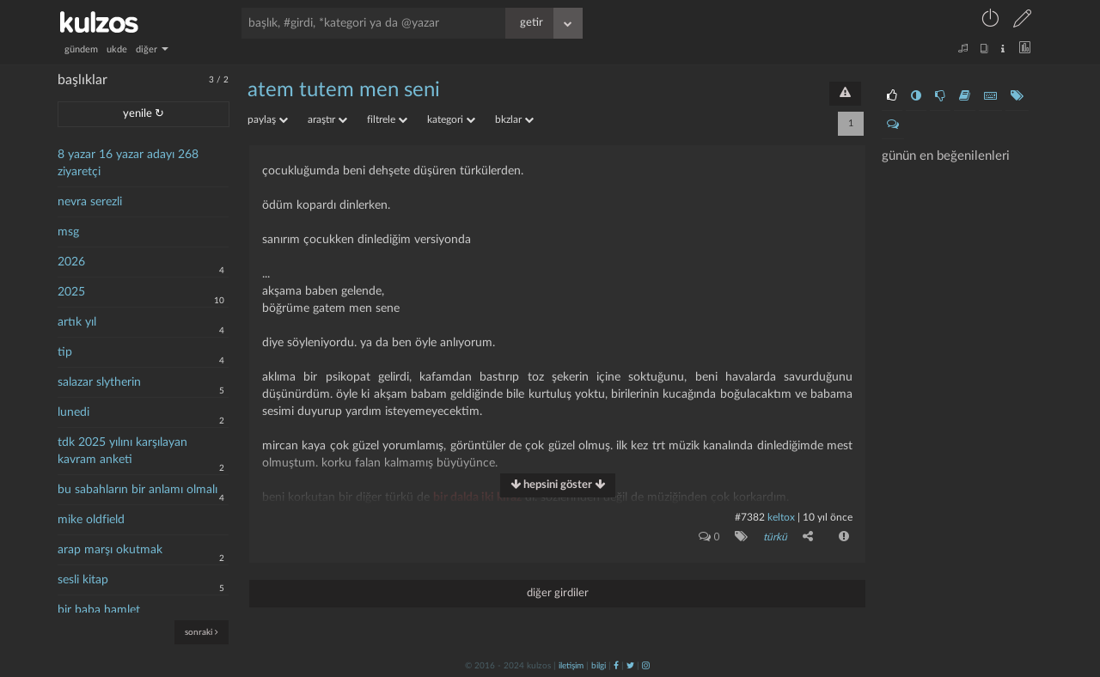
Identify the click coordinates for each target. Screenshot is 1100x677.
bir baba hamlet (99, 610)
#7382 (750, 517)
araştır (327, 119)
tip (65, 352)
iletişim (571, 666)
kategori (451, 119)
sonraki (201, 632)
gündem (81, 49)
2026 (71, 262)
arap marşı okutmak (110, 550)
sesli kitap (83, 580)
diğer (152, 49)
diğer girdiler (558, 593)
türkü (775, 537)
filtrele (387, 119)
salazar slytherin (99, 382)
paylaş (268, 119)
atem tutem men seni (344, 90)
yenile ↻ (143, 113)
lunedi (73, 412)
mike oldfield (91, 520)
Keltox (782, 517)
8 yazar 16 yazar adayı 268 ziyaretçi (128, 163)
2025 (71, 292)
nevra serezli (90, 202)
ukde (117, 49)
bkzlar (514, 119)
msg (68, 232)
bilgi (598, 666)
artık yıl (77, 322)
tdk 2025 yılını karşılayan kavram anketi (122, 451)
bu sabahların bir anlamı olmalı (137, 490)
